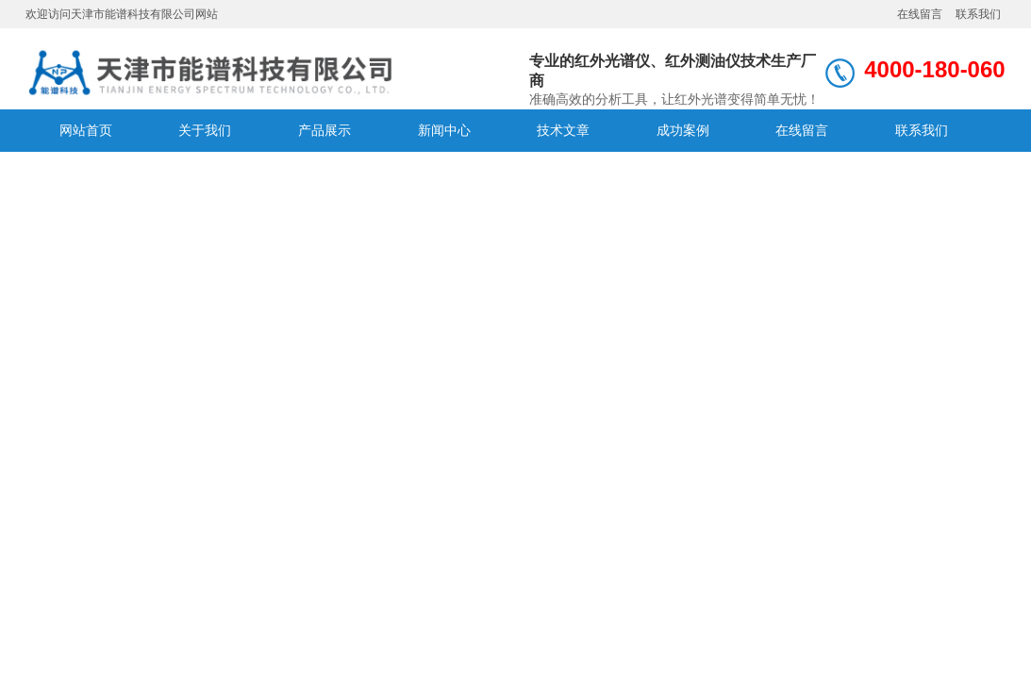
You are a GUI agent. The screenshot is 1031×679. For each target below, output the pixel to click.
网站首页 (85, 130)
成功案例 (683, 130)
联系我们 (978, 14)
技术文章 (563, 130)
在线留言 (919, 14)
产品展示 (324, 130)
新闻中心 (444, 130)
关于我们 (204, 130)
